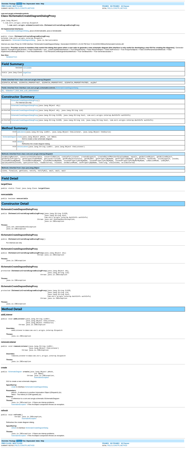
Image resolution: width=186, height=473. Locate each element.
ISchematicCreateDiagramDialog (17, 31)
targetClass (27, 74)
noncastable (27, 69)
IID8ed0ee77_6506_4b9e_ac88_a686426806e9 (22, 93)
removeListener (22, 152)
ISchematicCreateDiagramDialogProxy (24, 103)
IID (3, 93)
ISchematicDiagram (9, 142)
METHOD (31, 8)
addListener (21, 137)
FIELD (17, 8)
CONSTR (23, 8)
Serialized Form (11, 58)
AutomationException (41, 400)
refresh (19, 147)
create (19, 142)
